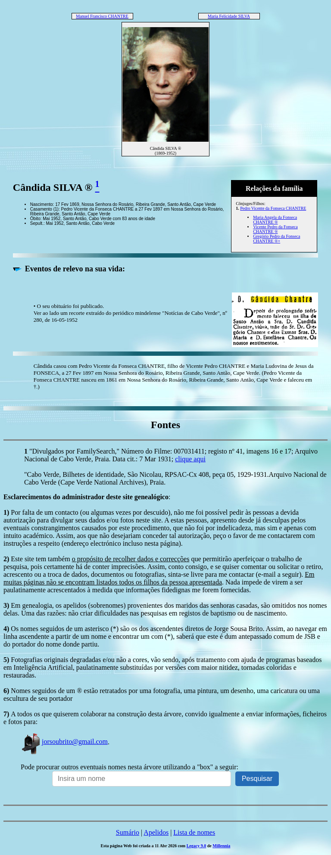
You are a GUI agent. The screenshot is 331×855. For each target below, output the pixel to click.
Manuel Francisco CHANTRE (102, 16)
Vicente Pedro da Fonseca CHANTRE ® (275, 229)
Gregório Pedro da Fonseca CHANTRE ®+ (276, 238)
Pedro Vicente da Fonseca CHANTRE (273, 208)
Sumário (127, 832)
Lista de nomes (194, 832)
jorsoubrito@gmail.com (64, 741)
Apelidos (156, 832)
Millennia (221, 845)
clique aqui (190, 459)
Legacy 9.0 (196, 845)
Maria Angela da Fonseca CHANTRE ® (275, 219)
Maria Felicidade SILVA (229, 16)
